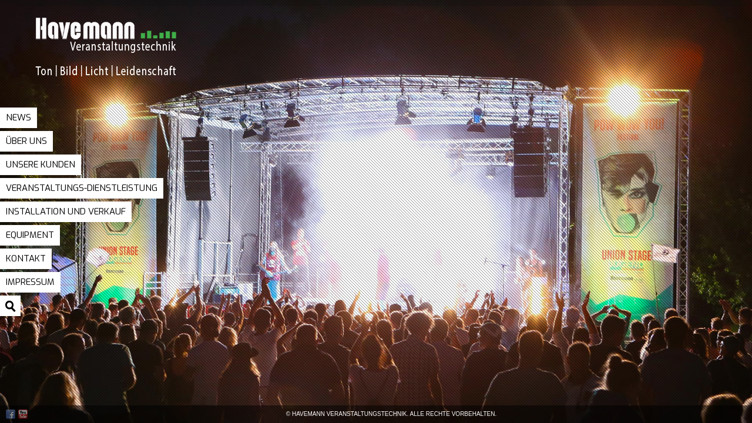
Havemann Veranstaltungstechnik (132, 58)
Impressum (30, 282)
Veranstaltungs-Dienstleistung (81, 188)
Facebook (10, 414)
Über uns (26, 141)
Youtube (23, 414)
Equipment (30, 235)
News (18, 117)
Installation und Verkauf (66, 211)
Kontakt (26, 258)
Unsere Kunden (40, 164)
